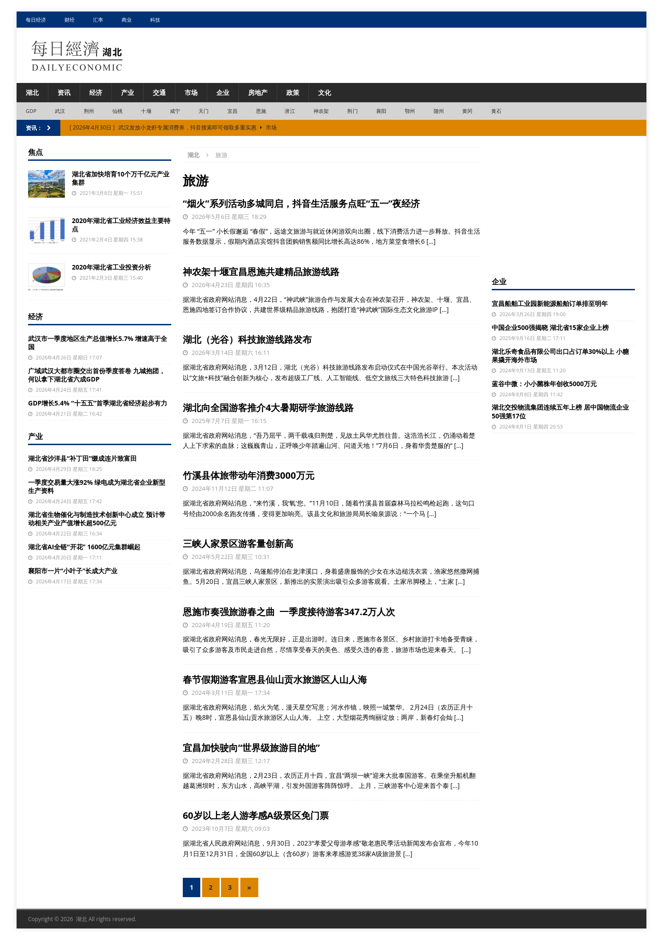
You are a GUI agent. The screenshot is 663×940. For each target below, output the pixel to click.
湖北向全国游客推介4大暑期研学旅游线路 (268, 407)
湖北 (32, 92)
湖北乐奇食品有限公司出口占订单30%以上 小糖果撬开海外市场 (560, 355)
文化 (324, 92)
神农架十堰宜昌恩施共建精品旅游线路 (261, 271)
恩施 (261, 110)
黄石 (496, 110)
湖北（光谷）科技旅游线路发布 (247, 339)
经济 (95, 92)
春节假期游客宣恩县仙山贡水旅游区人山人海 (275, 679)
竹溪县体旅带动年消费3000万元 (248, 475)
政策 (292, 92)
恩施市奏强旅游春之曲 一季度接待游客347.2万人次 (289, 611)
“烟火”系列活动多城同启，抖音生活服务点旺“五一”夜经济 (301, 203)
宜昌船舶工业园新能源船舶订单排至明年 (550, 303)
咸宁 (175, 110)
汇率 (98, 19)
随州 (439, 110)
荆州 (89, 110)
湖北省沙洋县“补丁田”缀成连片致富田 (82, 458)
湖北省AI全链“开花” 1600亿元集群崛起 (84, 546)
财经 (69, 19)
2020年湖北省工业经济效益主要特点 (121, 224)
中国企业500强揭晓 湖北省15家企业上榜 (550, 327)
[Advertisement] (563, 205)
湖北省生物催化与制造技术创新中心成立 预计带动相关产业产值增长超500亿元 (96, 518)
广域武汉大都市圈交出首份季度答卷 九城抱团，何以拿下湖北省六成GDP (96, 374)
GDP (31, 110)
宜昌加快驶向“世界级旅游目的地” (251, 747)
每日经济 (36, 19)
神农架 (321, 110)
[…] (431, 241)
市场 (191, 92)
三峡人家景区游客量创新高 (238, 543)
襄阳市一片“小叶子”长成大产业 (72, 570)
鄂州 (410, 110)
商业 (127, 19)
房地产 (258, 92)
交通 (159, 92)
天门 (203, 110)
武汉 (60, 110)
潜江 (290, 110)
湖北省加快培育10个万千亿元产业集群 (120, 178)
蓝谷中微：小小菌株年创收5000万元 (544, 383)
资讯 (64, 92)
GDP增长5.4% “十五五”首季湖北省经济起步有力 (97, 403)
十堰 (146, 110)
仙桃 (117, 110)
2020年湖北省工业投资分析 (111, 267)
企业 (222, 92)
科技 (155, 19)
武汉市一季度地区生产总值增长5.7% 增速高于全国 (97, 342)
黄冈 (467, 110)
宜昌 (232, 110)
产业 (127, 92)
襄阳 (381, 110)
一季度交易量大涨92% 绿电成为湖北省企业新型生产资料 (96, 486)
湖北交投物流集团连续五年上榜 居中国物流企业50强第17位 (560, 411)
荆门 (352, 110)
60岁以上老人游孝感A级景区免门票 (256, 815)
